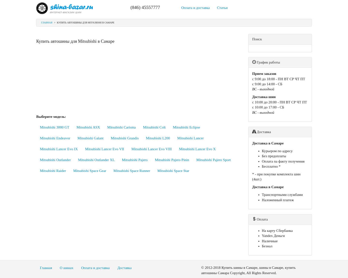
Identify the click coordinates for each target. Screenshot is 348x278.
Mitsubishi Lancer (190, 138)
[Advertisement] (138, 80)
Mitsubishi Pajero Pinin (172, 160)
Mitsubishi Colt (154, 127)
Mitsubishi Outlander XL (96, 160)
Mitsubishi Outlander (55, 160)
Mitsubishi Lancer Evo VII (104, 149)
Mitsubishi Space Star (173, 171)
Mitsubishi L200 (158, 138)
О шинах (66, 268)
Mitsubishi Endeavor (55, 138)
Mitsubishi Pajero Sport (213, 160)
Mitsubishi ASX (88, 127)
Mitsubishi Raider (53, 171)
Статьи (222, 8)
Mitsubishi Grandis (124, 138)
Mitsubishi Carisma (121, 127)
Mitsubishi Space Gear (89, 171)
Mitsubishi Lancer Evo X (197, 149)
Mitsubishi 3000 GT (54, 127)
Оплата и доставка (195, 8)
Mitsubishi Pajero (135, 160)
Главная (46, 22)
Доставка (124, 268)
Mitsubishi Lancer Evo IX (59, 149)
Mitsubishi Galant (90, 138)
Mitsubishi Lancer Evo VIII (151, 149)
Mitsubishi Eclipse (186, 127)
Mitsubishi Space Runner (132, 171)
